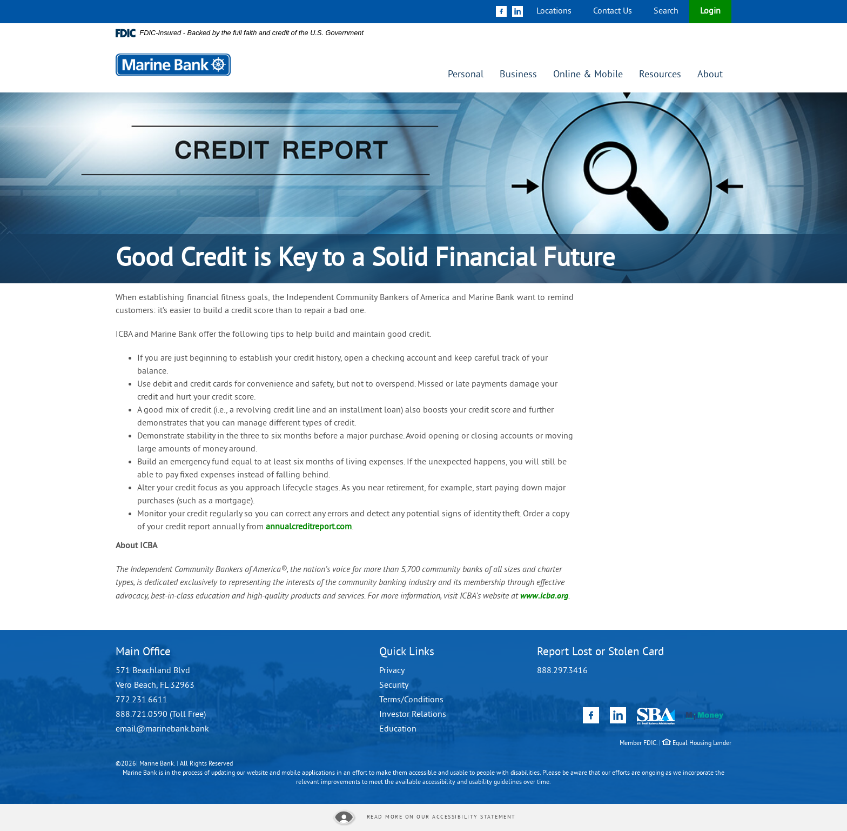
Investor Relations (412, 714)
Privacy (392, 671)
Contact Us (612, 11)
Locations (554, 11)
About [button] (710, 75)
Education (397, 729)
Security (393, 685)
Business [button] (518, 75)
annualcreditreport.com (309, 527)
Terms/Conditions (411, 700)
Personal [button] (465, 75)
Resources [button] (660, 75)
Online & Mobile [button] (588, 75)
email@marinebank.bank (162, 729)
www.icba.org (544, 595)
